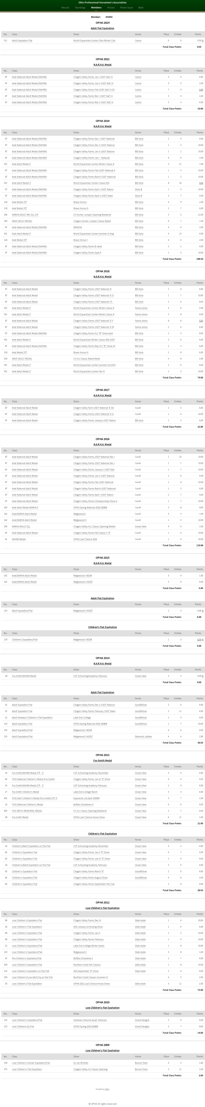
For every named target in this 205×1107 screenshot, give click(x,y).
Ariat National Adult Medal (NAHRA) (29, 76)
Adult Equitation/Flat (22, 610)
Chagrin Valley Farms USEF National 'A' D (93, 295)
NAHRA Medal (19, 539)
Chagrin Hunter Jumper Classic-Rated (92, 221)
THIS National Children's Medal (27, 804)
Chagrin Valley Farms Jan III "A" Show (91, 779)
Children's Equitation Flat (24, 852)
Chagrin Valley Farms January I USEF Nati (93, 469)
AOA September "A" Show (85, 971)
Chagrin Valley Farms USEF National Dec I (94, 456)
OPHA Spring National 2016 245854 (90, 507)
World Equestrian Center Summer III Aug (93, 233)
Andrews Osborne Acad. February (90, 1020)
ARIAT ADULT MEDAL (22, 221)
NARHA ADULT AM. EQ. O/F (25, 214)
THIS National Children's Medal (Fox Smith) (33, 779)
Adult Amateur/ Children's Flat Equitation (32, 717)
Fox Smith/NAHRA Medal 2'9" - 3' (28, 772)
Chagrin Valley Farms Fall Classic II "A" (92, 532)
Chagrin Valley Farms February (88, 939)
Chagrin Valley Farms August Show (90, 877)
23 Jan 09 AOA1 (80, 1062)
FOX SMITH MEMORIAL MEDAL (27, 810)
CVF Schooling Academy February (90, 785)
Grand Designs (142, 1020)
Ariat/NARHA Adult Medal (24, 513)
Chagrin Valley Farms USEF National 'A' (92, 289)
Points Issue (126, 7)
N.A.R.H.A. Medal (102, 64)
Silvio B (138, 189)
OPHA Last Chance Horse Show (89, 817)
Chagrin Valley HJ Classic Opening (90, 1069)
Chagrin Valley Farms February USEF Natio (94, 711)
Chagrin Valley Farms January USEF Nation (94, 420)
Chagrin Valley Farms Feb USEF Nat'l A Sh (94, 89)
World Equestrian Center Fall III (89, 371)
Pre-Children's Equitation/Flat (27, 958)
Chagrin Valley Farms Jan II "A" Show (91, 852)
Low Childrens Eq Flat (23, 1026)
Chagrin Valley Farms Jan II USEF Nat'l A (93, 83)
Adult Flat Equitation (102, 28)
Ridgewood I (79, 513)
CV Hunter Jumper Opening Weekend (92, 214)
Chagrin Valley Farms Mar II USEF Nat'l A (93, 102)
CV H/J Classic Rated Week (86, 358)
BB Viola (139, 138)
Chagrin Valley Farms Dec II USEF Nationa (94, 145)
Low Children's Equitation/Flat (27, 945)
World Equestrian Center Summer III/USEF (94, 364)
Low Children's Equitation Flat (27, 920)
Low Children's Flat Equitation (102, 908)
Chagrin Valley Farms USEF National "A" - (93, 301)
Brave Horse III (80, 208)
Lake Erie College (82, 717)
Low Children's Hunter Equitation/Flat (31, 1062)
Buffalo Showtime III (83, 804)
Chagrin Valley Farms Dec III (87, 920)
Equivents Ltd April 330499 (86, 798)
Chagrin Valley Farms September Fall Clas (94, 883)
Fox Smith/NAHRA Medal (24, 675)
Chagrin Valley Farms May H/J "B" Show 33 (94, 346)
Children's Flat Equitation (102, 627)
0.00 (201, 89)
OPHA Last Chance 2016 (85, 539)
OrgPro (107, 1089)
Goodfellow (141, 704)
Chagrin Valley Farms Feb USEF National (93, 482)
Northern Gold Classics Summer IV (90, 977)
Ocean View (140, 526)
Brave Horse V (80, 239)
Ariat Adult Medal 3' (21, 164)
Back (141, 7)
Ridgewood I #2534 (82, 575)
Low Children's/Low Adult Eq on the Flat (32, 977)
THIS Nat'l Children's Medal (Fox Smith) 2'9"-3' (34, 798)
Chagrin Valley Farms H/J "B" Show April (93, 333)
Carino (138, 40)
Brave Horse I (80, 202)
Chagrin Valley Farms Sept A (87, 252)
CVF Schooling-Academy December (90, 772)
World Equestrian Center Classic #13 (91, 182)
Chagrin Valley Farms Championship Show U (95, 501)
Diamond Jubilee (143, 736)
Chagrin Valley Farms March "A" (88, 871)
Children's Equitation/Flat (24, 639)
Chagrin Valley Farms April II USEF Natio (93, 195)
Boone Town (141, 1062)
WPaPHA (77, 227)
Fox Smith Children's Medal (25, 791)
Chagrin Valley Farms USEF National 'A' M (93, 327)
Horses (111, 7)
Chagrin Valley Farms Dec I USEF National (94, 138)
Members (96, 7)
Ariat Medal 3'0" (19, 202)
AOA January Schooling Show (88, 926)
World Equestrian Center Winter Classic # (93, 164)
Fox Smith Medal (102, 760)
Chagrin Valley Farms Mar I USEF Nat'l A (93, 96)
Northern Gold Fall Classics (87, 964)
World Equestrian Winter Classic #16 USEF (94, 339)
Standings (80, 7)
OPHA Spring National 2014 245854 (90, 723)
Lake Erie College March (85, 791)
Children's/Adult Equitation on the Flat (31, 846)
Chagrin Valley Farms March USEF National (94, 176)
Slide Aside (140, 920)
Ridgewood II (80, 520)
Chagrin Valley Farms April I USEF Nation (93, 189)
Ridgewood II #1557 (83, 581)
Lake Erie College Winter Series (88, 945)
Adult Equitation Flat (22, 40)
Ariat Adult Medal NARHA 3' (25, 507)
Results (65, 7)
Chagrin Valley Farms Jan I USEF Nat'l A (93, 76)
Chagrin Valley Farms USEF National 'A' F (93, 320)
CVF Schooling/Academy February (90, 675)
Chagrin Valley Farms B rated (87, 246)
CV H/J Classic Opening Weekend (90, 810)
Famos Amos (141, 307)
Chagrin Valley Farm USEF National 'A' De (93, 407)
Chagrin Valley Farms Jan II (86, 932)
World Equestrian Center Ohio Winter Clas (94, 40)
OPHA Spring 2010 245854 (85, 1026)
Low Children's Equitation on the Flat (30, 971)
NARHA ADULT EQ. (21, 526)
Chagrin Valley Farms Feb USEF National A (94, 170)
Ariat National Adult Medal (25, 289)
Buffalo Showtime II (83, 958)
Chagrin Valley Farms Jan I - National (91, 157)
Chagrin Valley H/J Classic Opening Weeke (94, 526)
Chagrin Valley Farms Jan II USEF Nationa (93, 151)
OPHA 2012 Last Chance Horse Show (91, 983)
